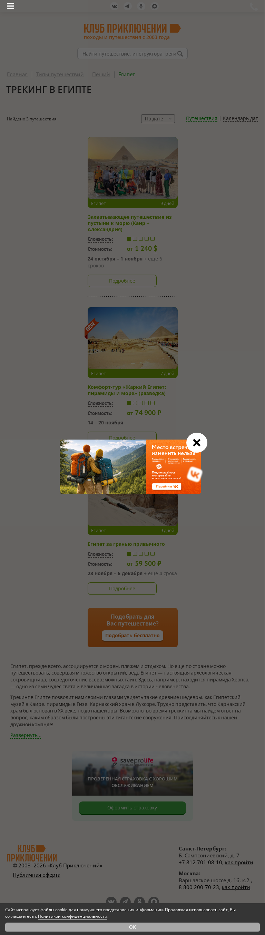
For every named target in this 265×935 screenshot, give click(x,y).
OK (132, 927)
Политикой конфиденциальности (72, 916)
